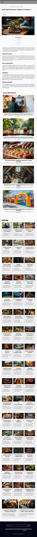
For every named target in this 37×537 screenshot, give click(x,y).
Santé (19, 529)
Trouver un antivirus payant (7, 438)
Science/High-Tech (24, 529)
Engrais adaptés (18, 43)
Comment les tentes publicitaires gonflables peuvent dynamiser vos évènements (18, 209)
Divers (6, 6)
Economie (8, 529)
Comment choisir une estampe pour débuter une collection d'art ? (18, 114)
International (14, 529)
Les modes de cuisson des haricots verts (29, 473)
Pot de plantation (18, 40)
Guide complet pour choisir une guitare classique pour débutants (7, 266)
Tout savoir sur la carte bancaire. (30, 421)
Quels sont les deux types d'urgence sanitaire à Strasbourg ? (10, 511)
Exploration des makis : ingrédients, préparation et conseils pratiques (18, 161)
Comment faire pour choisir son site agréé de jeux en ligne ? (18, 492)
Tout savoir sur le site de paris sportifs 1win (18, 473)
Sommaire (18, 37)
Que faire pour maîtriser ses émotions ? (7, 335)
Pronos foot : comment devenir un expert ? (30, 301)
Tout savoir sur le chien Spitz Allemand (7, 421)
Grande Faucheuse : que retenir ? (18, 266)
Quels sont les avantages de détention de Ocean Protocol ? (7, 388)
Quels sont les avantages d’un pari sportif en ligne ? (18, 318)
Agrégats (18, 42)
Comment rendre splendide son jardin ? (29, 491)
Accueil (3, 6)
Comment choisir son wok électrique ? (7, 456)
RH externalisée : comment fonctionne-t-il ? (29, 352)
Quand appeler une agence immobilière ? (18, 439)
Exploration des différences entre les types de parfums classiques (18, 137)
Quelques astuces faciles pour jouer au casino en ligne (7, 474)
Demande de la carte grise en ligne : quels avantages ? (27, 510)
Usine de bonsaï (18, 39)
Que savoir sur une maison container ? (30, 335)
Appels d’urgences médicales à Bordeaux (18, 422)
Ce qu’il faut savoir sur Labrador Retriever (30, 266)
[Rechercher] (17, 525)
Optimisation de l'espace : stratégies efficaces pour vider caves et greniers (18, 185)
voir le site (16, 58)
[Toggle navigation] (2, 2)
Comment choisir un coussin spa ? (7, 403)
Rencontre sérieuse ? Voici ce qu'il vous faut (29, 404)
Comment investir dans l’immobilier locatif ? (29, 370)
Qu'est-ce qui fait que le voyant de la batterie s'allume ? (29, 388)
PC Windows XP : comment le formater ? (18, 300)
